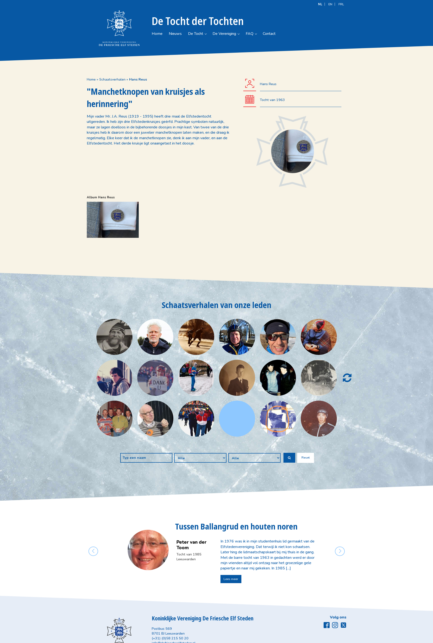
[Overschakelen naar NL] (320, 4)
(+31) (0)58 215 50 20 (170, 638)
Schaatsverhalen (112, 79)
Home (160, 34)
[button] (289, 458)
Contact (315, 34)
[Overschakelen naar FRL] (341, 4)
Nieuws (183, 34)
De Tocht (211, 34)
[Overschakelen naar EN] (330, 4)
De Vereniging (252, 34)
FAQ (288, 34)
